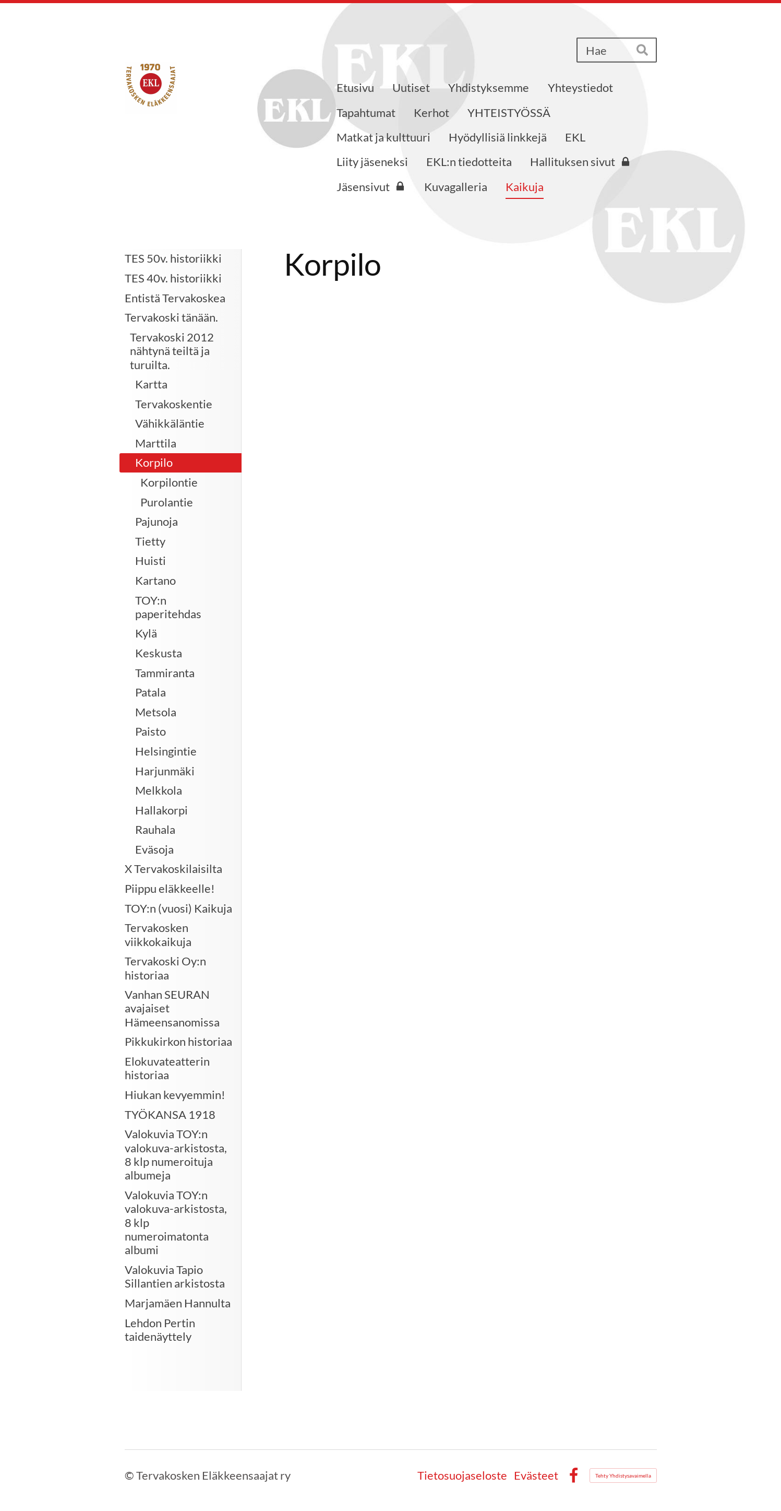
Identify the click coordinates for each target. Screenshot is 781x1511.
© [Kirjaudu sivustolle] (130, 1475)
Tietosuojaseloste (462, 1475)
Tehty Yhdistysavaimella (623, 1475)
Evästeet (536, 1475)
